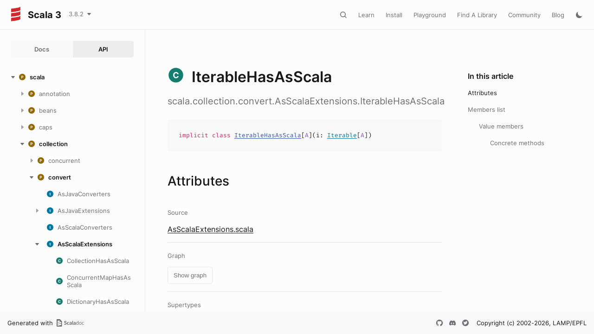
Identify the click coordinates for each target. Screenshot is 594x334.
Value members (501, 126)
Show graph (190, 275)
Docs (41, 49)
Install (394, 15)
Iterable (342, 135)
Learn (366, 15)
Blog (558, 15)
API (103, 49)
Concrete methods (517, 143)
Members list (486, 109)
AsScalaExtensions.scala (210, 229)
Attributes (482, 92)
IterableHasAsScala (267, 135)
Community (524, 15)
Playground (429, 15)
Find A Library (477, 15)
